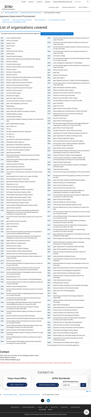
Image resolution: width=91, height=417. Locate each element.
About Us (31, 2)
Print (89, 391)
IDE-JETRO (42, 409)
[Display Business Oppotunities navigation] (69, 7)
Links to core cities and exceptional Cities (14, 22)
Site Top (24, 2)
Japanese (47, 2)
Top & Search (6, 20)
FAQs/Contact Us (15, 407)
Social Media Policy (75, 407)
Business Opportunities (11, 12)
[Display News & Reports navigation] (83, 7)
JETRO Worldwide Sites (70, 381)
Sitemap (40, 407)
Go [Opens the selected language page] (83, 385)
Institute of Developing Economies (62, 2)
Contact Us (39, 2)
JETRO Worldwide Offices (47, 385)
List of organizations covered (57, 20)
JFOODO (50, 409)
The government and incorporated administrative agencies (20, 33)
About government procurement (22, 20)
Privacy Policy (64, 407)
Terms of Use (54, 407)
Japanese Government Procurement (31, 12)
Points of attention (40, 20)
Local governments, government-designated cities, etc (57, 34)
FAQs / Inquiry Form (17, 385)
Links (46, 407)
